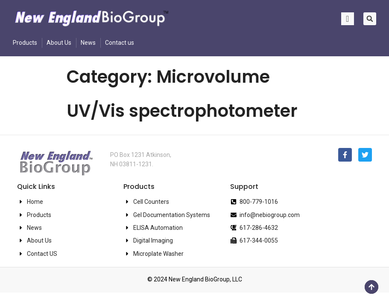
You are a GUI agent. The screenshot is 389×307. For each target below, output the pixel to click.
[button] (369, 18)
